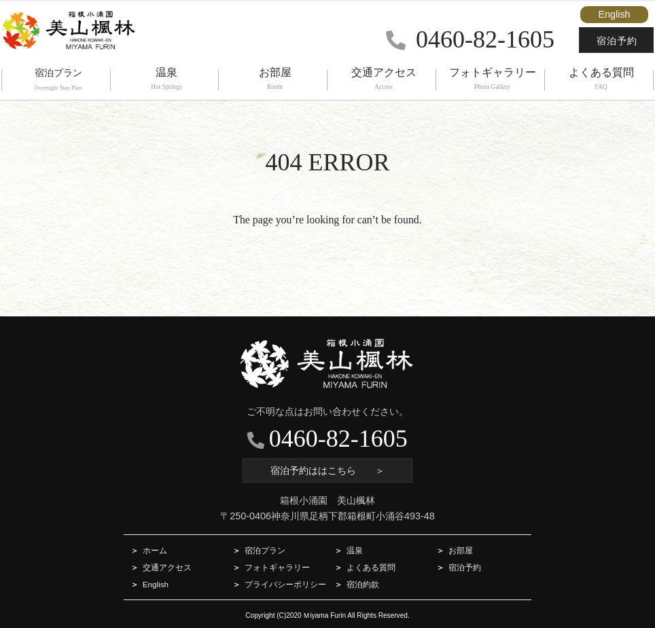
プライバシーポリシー (285, 584)
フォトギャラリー (277, 567)
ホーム (155, 550)
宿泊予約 (617, 40)
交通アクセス (167, 567)
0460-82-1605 (470, 39)
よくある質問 (371, 567)
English (614, 14)
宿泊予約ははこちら (327, 470)
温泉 (355, 550)
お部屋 (460, 550)
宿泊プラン (265, 550)
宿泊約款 (363, 584)
